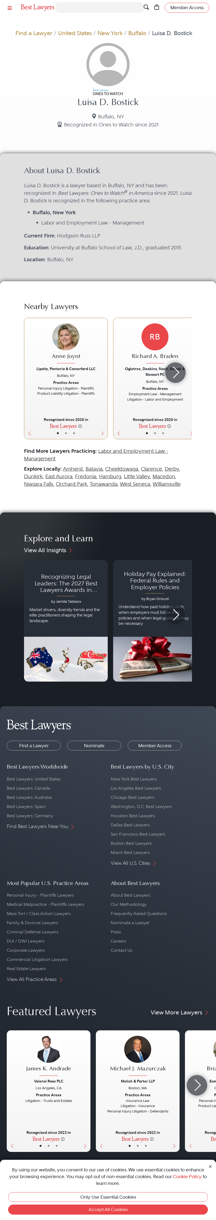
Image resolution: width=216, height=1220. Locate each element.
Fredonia (85, 476)
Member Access (154, 745)
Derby (172, 469)
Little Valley (137, 476)
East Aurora (58, 476)
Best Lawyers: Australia (29, 797)
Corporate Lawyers (26, 950)
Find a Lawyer (33, 33)
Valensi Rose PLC (48, 1081)
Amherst (73, 469)
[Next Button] (103, 378)
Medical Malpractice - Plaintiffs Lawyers (45, 904)
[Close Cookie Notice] (210, 1166)
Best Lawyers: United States (33, 779)
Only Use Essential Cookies (108, 1197)
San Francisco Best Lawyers (138, 834)
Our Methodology (129, 904)
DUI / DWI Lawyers (25, 941)
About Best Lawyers (130, 895)
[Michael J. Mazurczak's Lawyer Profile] (137, 1056)
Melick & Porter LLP (138, 1081)
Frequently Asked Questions (139, 913)
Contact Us (121, 950)
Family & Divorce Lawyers (32, 922)
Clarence (151, 469)
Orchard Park (71, 484)
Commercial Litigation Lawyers (37, 959)
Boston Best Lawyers (131, 843)
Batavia (94, 469)
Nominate (94, 745)
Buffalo (137, 33)
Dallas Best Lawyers (130, 824)
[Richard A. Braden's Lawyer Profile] (155, 344)
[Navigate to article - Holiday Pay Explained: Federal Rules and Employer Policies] (155, 621)
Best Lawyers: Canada (28, 788)
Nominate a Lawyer (130, 922)
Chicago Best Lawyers (132, 797)
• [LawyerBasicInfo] (57, 433)
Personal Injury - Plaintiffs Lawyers (40, 895)
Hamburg (110, 476)
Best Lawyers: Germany (30, 815)
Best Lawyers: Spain (26, 806)
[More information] (80, 426)
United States (75, 33)
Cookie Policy (187, 1176)
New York (110, 33)
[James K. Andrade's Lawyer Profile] (48, 1056)
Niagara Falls (38, 484)
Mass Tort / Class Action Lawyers (39, 913)
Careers (118, 941)
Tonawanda (103, 484)
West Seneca (135, 484)
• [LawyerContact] (74, 433)
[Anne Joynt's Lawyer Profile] (66, 344)
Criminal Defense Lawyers (32, 931)
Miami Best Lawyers (130, 852)
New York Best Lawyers (134, 779)
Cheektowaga (121, 469)
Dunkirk (33, 476)
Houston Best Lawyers (133, 815)
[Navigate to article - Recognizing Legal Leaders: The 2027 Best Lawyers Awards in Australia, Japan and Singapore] (66, 621)
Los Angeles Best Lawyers (136, 788)
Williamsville (167, 484)
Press (116, 931)
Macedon (164, 476)
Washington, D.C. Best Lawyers (141, 806)
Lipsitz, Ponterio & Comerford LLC (66, 368)
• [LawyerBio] (66, 433)
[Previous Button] (28, 378)
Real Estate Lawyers (26, 968)
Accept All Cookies (108, 1209)
